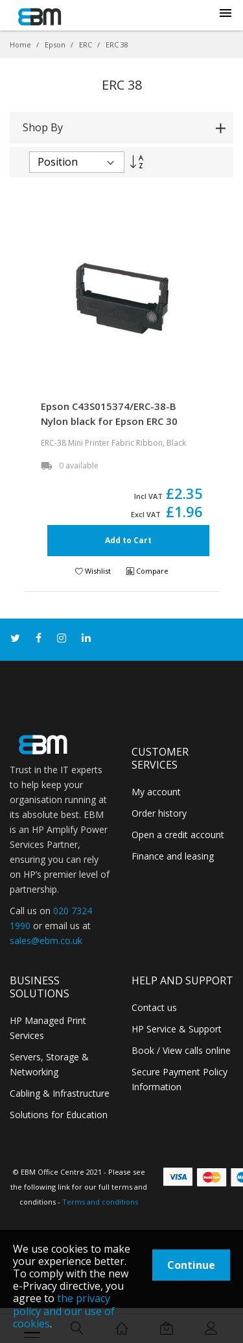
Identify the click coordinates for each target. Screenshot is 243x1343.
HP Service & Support (177, 1029)
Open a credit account (178, 834)
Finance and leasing (173, 856)
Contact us (154, 1007)
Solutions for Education (59, 1114)
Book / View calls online (181, 1050)
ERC (86, 44)
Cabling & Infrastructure (60, 1093)
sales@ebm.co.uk (46, 940)
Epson (56, 44)
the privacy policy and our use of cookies (64, 1310)
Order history (159, 813)
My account (156, 792)
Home (21, 44)
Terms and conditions (100, 1202)
